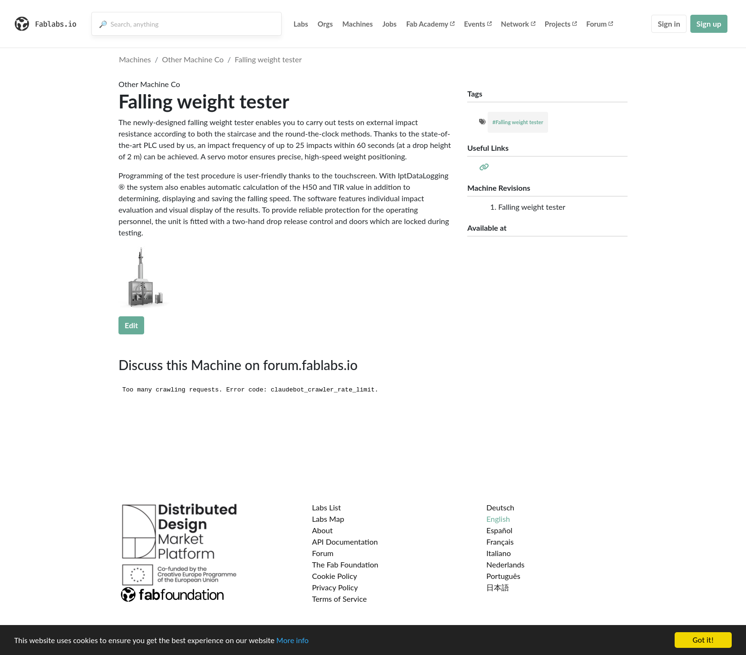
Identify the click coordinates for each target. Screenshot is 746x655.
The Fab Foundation (345, 564)
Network (518, 24)
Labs (301, 24)
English (498, 518)
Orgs (325, 24)
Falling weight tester (268, 59)
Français (499, 541)
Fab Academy (430, 24)
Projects (561, 24)
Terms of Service (339, 598)
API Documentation (345, 541)
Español (499, 530)
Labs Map (328, 518)
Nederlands (505, 564)
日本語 (497, 587)
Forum (599, 24)
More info (292, 641)
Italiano (498, 552)
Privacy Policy (335, 587)
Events (477, 24)
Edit (131, 325)
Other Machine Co (193, 59)
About (322, 530)
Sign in (669, 23)
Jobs (390, 24)
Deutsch (500, 507)
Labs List (326, 507)
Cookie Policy (334, 575)
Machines (358, 24)
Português (503, 575)
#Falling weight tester (517, 122)
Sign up (709, 23)
